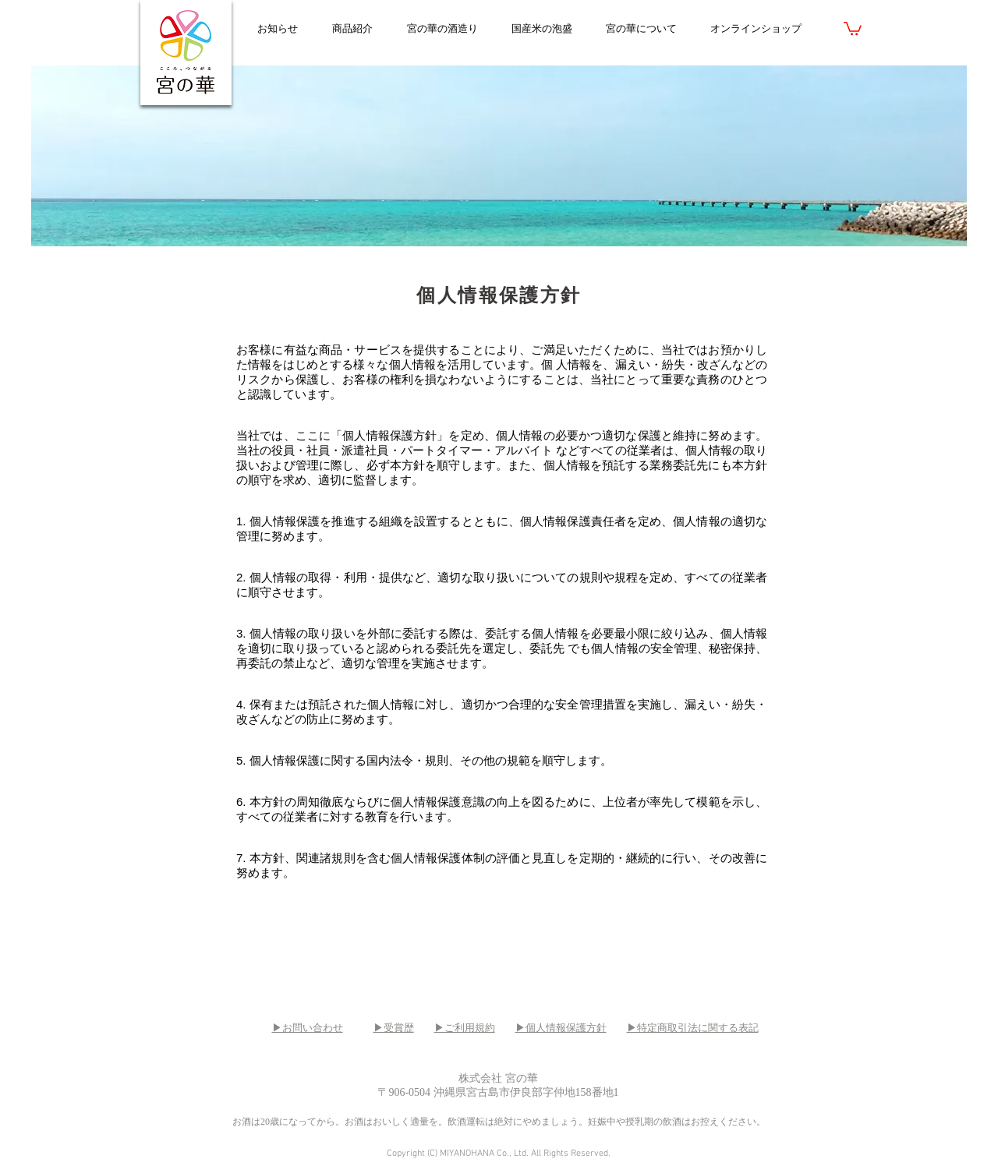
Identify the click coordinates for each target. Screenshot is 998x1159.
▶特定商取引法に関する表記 (693, 1028)
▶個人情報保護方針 (561, 1028)
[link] (853, 27)
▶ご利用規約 (464, 1028)
